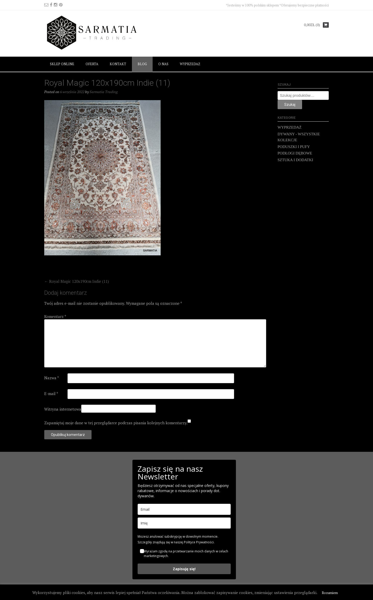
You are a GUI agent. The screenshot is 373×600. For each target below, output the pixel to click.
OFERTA (92, 64)
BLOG (142, 64)
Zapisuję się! (184, 568)
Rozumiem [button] (330, 592)
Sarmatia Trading (103, 91)
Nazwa (51, 377)
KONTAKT (118, 64)
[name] (184, 523)
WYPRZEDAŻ (190, 64)
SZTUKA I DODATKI (295, 160)
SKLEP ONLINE (62, 64)
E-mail (51, 393)
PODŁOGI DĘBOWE (295, 153)
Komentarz (55, 316)
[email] (184, 509)
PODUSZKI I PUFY (294, 147)
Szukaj (289, 104)
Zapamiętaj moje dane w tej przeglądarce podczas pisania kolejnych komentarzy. (116, 422)
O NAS (163, 64)
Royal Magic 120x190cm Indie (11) (76, 281)
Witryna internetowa (62, 409)
